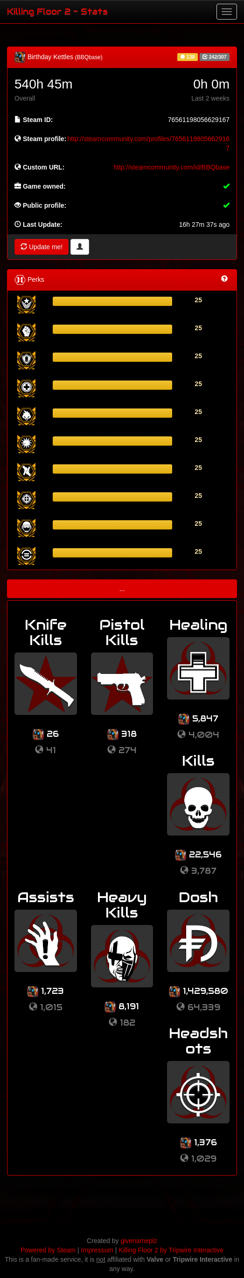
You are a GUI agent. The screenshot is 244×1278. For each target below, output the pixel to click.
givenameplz (138, 1240)
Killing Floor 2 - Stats (57, 11)
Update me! (42, 247)
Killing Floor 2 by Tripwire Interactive (171, 1250)
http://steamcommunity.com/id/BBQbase (171, 167)
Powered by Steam (48, 1250)
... (122, 588)
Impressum (97, 1250)
